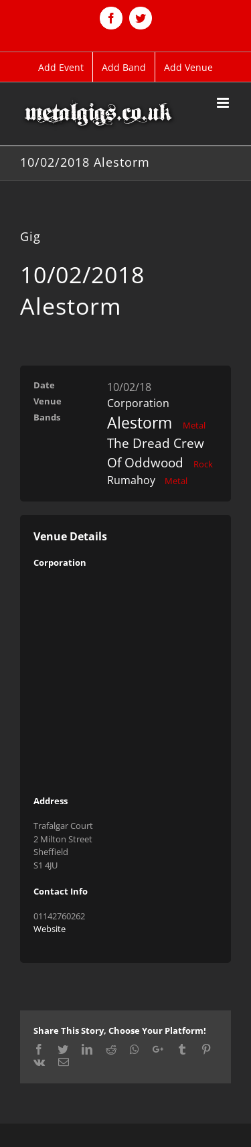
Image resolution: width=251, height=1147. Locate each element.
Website (49, 929)
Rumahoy (131, 480)
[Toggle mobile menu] (224, 103)
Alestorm (139, 422)
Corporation (138, 403)
